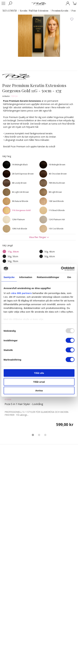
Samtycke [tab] (9, 277)
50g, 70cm (13, 261)
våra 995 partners (21, 293)
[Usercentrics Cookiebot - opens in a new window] (60, 269)
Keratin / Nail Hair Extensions (34, 10)
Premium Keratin (60, 10)
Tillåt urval (39, 381)
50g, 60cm (49, 256)
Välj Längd (7, 245)
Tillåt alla (39, 373)
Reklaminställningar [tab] (48, 277)
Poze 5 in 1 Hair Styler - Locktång (24, 404)
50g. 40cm (49, 251)
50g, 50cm (13, 256)
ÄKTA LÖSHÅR (9, 10)
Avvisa (39, 390)
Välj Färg (6, 156)
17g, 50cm (13, 251)
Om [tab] (69, 277)
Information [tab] (25, 277)
